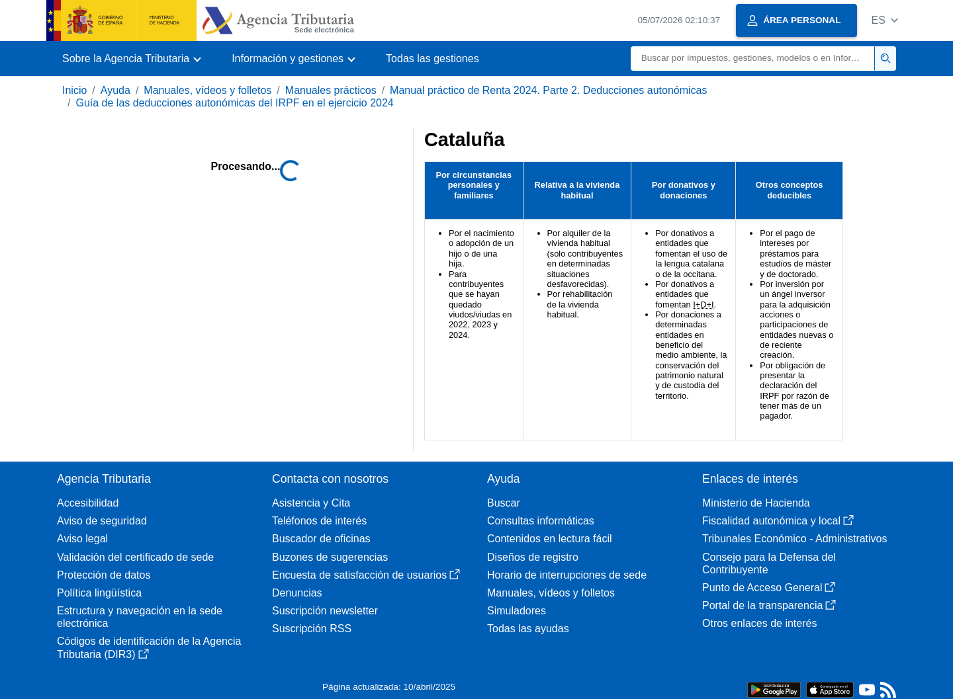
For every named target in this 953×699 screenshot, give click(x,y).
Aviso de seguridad (102, 520)
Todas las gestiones (432, 58)
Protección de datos (103, 575)
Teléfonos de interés (319, 520)
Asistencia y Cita (311, 503)
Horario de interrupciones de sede (567, 575)
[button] (884, 20)
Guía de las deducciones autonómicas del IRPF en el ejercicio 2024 (234, 102)
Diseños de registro (532, 557)
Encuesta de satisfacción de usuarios (366, 575)
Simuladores (516, 610)
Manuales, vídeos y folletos (207, 90)
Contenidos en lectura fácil (549, 538)
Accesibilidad (87, 503)
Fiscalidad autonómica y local (778, 520)
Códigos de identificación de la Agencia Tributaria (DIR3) (149, 647)
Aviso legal (82, 538)
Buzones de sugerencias (330, 557)
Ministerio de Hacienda (756, 503)
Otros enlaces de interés (759, 623)
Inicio (74, 90)
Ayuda (115, 90)
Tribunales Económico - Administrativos (794, 538)
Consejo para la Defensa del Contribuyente (769, 563)
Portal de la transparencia (769, 605)
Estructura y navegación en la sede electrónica (139, 617)
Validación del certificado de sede (135, 557)
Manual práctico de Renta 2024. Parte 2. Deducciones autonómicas (548, 90)
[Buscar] (753, 58)
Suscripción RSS (311, 628)
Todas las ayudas (528, 628)
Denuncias (297, 592)
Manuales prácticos (331, 90)
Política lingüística (99, 592)
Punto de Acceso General (768, 587)
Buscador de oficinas (321, 538)
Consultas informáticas (540, 520)
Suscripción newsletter (325, 610)
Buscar (503, 503)
